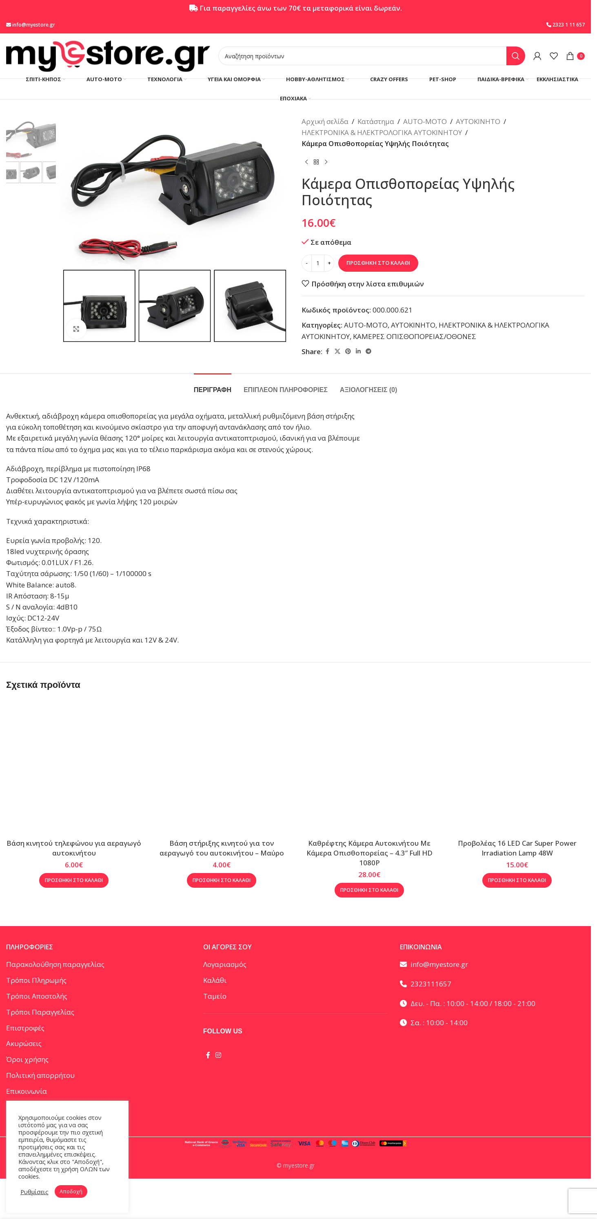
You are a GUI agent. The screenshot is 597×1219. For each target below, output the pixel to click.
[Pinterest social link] (348, 351)
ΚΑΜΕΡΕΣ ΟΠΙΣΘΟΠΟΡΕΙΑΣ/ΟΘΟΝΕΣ (414, 336)
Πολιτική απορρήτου (40, 1075)
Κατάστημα (375, 121)
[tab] (212, 385)
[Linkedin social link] (358, 351)
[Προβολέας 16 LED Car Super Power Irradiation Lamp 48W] (517, 767)
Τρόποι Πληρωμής (36, 980)
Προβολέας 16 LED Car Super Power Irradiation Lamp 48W (517, 848)
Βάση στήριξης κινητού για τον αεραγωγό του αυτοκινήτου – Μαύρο (222, 848)
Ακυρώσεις (24, 1043)
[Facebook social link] (327, 351)
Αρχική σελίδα (325, 121)
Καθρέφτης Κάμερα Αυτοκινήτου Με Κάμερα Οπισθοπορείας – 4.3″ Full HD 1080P (369, 852)
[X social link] (337, 351)
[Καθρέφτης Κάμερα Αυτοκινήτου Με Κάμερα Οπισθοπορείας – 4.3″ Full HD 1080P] (369, 767)
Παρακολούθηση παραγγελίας (55, 964)
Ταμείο (214, 996)
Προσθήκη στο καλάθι (378, 262)
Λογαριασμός (224, 964)
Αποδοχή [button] (71, 1191)
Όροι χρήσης (27, 1059)
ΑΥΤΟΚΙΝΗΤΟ (478, 121)
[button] (74, 880)
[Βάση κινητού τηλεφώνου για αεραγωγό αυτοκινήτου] (74, 767)
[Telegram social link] (368, 351)
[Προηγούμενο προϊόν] (306, 162)
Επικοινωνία (26, 1091)
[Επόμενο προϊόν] (326, 162)
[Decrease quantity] (307, 263)
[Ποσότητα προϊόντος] (318, 263)
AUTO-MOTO (425, 121)
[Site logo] (108, 55)
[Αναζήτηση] (371, 56)
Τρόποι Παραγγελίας (40, 1012)
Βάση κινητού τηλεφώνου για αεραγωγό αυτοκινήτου (74, 848)
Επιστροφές (25, 1028)
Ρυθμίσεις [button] (34, 1191)
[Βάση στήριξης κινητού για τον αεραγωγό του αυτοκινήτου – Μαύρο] (221, 767)
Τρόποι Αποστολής (36, 996)
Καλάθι (214, 980)
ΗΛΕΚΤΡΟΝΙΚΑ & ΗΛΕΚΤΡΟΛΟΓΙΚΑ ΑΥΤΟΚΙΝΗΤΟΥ (382, 132)
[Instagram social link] (218, 1055)
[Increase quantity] (329, 263)
